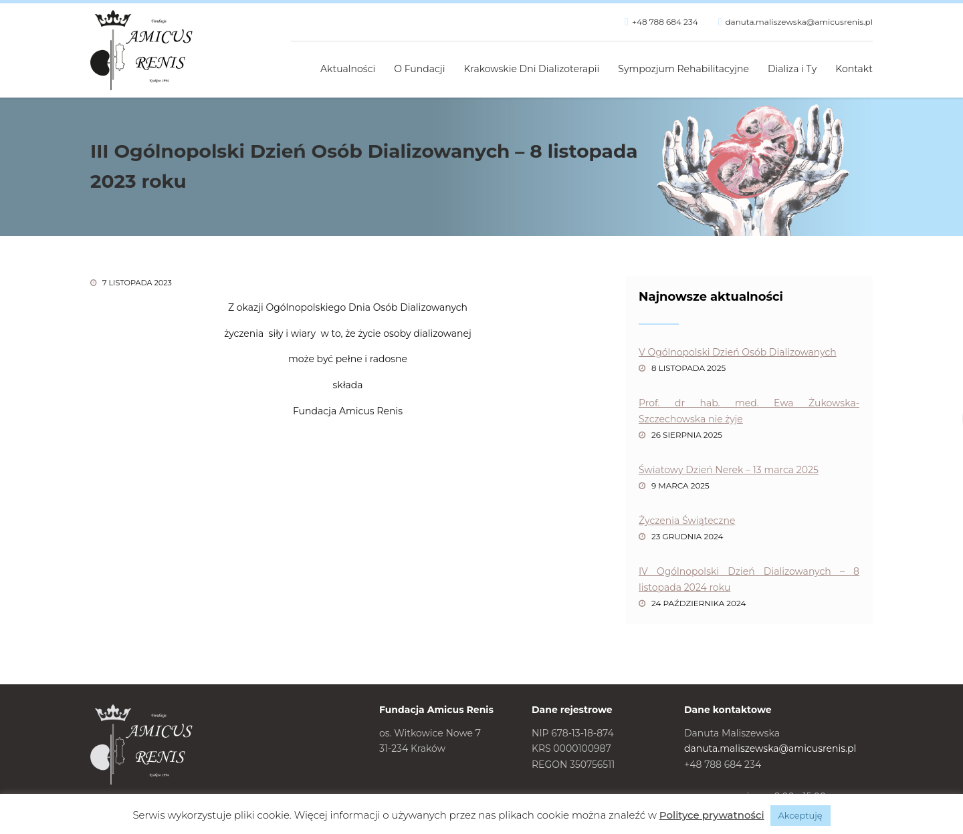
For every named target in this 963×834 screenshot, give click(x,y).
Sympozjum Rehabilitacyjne (683, 69)
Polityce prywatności (711, 815)
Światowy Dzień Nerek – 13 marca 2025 (729, 470)
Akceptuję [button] (800, 815)
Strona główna (296, 61)
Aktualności (347, 69)
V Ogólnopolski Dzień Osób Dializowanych (738, 352)
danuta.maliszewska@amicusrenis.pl (799, 22)
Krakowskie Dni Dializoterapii (532, 69)
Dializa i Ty (792, 69)
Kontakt (854, 69)
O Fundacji (419, 69)
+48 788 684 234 (665, 22)
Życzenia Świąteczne (687, 521)
